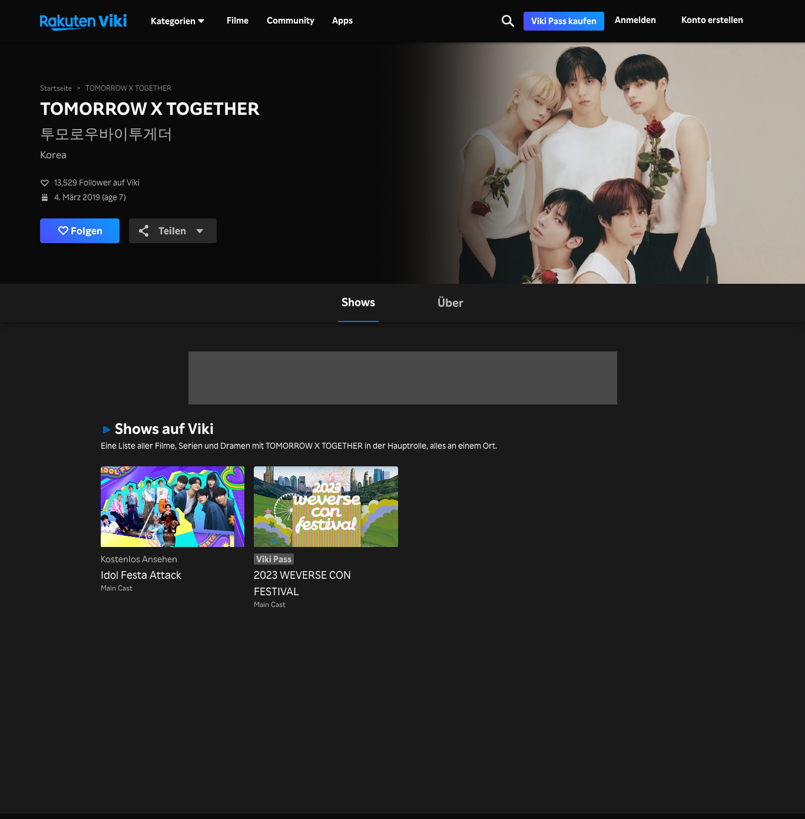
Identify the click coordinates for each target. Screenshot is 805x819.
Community (290, 20)
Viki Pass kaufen (564, 20)
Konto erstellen (712, 19)
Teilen (171, 230)
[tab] (358, 303)
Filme (238, 20)
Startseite (56, 87)
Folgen (80, 231)
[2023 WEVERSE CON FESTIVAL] (325, 532)
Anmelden (635, 19)
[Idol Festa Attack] (172, 524)
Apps (342, 20)
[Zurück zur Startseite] (83, 21)
